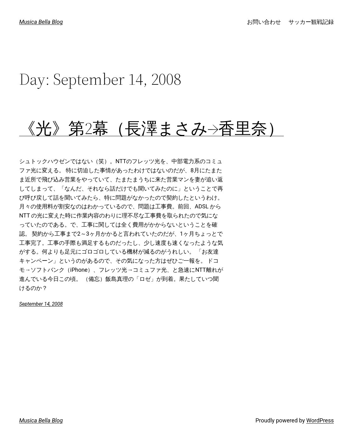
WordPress (320, 420)
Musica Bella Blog (41, 22)
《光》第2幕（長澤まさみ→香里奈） (151, 128)
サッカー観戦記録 (311, 22)
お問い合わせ (264, 22)
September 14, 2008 (41, 304)
